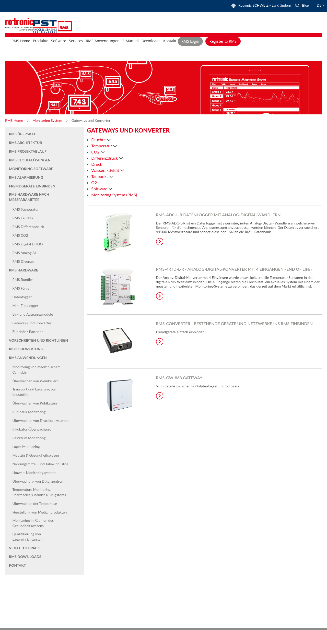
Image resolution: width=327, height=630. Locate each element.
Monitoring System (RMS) (114, 194)
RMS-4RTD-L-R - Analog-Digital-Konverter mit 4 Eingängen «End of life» (234, 269)
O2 (94, 182)
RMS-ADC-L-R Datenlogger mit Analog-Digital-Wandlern (218, 214)
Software (99, 188)
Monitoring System (47, 120)
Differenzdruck (105, 158)
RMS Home (14, 120)
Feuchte (99, 139)
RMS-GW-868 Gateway (179, 377)
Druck (96, 164)
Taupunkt (100, 176)
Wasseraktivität (105, 170)
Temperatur (102, 145)
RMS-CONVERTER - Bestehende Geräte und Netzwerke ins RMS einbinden (234, 323)
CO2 (96, 151)
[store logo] (45, 25)
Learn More (160, 241)
